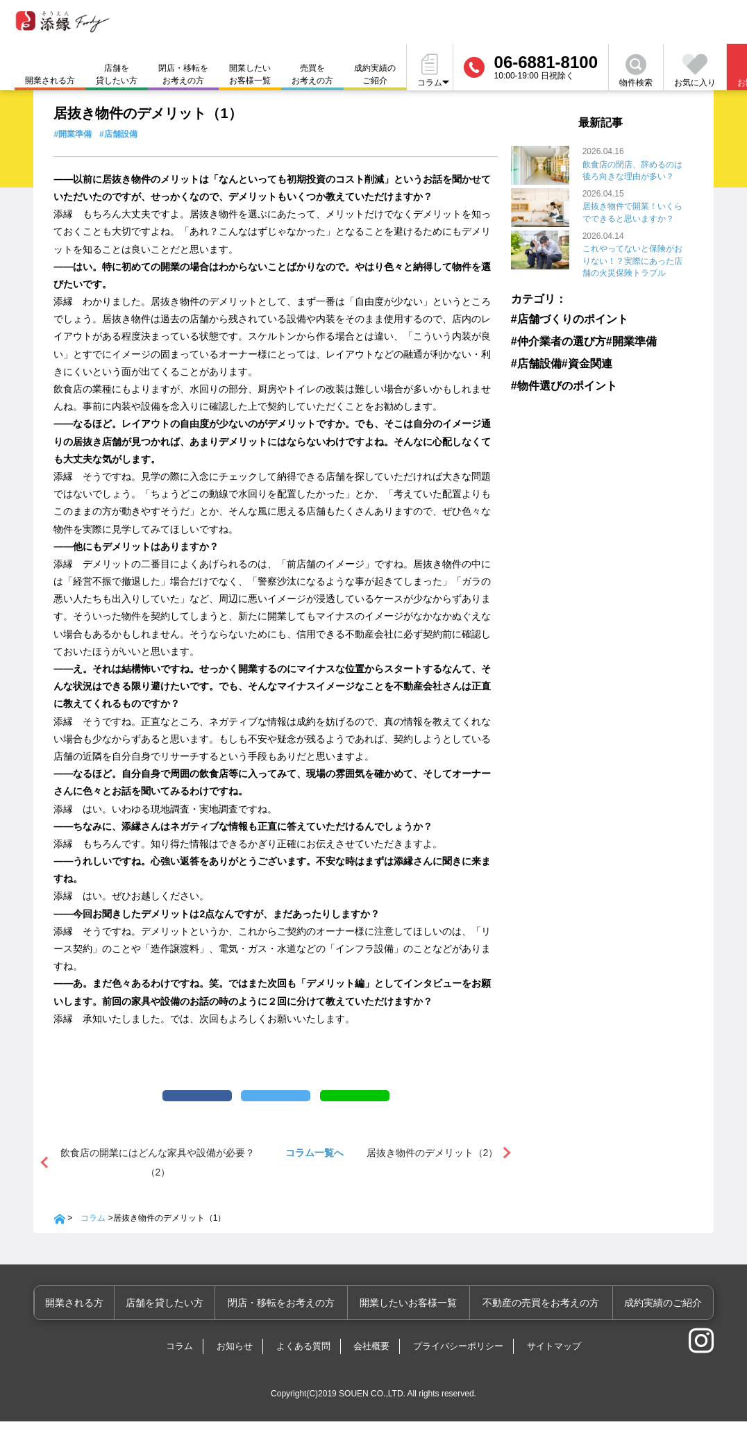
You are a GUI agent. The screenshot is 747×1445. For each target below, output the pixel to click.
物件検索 (636, 70)
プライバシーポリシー (458, 1369)
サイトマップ (554, 1369)
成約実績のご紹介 (375, 74)
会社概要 (371, 1369)
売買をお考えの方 (312, 74)
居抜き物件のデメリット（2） (432, 1176)
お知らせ (235, 1369)
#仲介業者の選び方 (550, 339)
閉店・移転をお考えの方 (183, 74)
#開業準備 (72, 134)
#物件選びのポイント (554, 382)
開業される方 (97, 1326)
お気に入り (695, 70)
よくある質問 (303, 1369)
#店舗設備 (118, 134)
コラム (93, 1241)
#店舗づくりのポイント (558, 317)
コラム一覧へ (314, 1176)
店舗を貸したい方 (116, 74)
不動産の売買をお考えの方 (547, 1326)
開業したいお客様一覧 (250, 74)
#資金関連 (587, 360)
